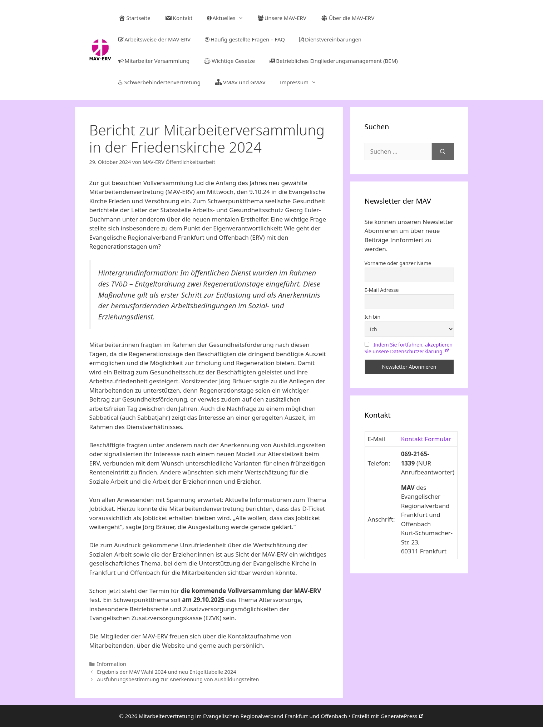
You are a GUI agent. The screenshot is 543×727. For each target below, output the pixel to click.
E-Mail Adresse (382, 290)
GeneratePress (402, 715)
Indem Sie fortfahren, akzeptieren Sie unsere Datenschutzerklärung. (409, 348)
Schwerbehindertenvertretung (159, 82)
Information (111, 664)
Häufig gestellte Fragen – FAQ (245, 39)
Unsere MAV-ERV (282, 17)
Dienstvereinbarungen (330, 39)
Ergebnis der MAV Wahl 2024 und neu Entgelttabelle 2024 (166, 671)
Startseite (134, 17)
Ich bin (373, 316)
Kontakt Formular (426, 439)
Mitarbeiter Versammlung (154, 60)
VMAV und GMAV (240, 82)
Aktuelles (229, 18)
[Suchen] (443, 151)
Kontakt (179, 17)
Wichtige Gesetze (229, 60)
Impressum (302, 82)
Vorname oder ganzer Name (398, 263)
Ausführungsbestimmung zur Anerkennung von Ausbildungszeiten (178, 679)
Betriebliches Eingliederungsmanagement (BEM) (333, 60)
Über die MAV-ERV (347, 17)
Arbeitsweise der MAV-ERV (154, 39)
